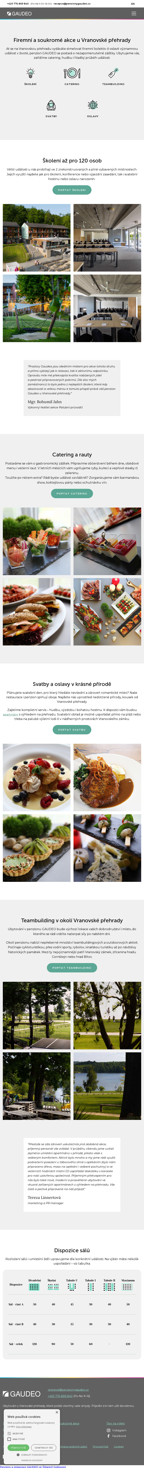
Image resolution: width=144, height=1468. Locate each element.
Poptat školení (72, 189)
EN (133, 3)
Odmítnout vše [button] (44, 1447)
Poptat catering (72, 493)
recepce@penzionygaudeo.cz (68, 1389)
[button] (133, 13)
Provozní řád (100, 1446)
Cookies (119, 1446)
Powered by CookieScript (32, 1460)
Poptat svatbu (72, 729)
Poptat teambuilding (72, 967)
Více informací (24, 1426)
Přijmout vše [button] (18, 1447)
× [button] (56, 1412)
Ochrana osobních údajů (72, 1446)
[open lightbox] (36, 238)
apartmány (10, 714)
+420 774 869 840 (60, 1396)
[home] (19, 13)
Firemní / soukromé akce (62, 1423)
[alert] (32, 1436)
